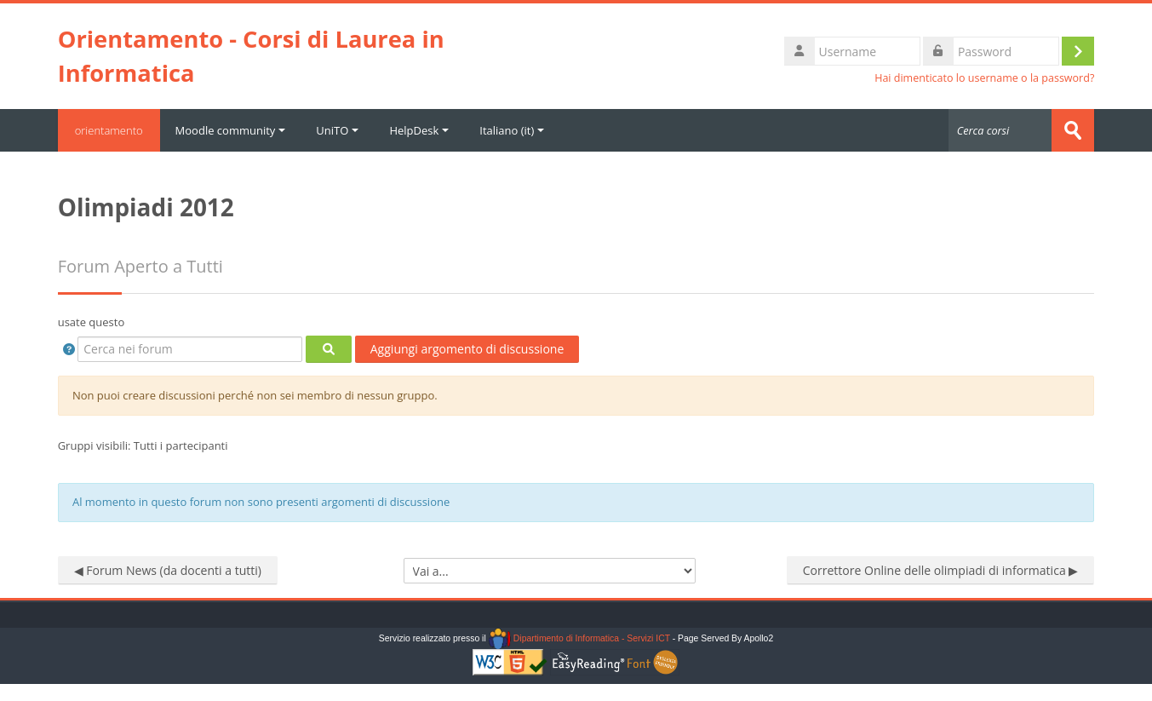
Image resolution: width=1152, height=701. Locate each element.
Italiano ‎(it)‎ (511, 130)
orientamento (109, 130)
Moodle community (230, 130)
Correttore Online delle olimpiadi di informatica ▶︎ (941, 570)
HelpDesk (419, 130)
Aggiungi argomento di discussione (467, 349)
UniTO (337, 130)
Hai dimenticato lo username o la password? (984, 78)
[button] (69, 349)
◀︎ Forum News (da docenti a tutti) (167, 570)
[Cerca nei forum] (189, 349)
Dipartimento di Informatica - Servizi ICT (579, 638)
